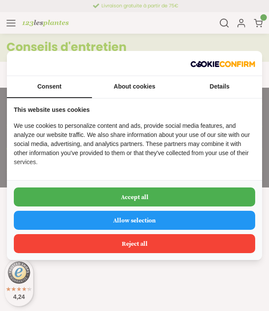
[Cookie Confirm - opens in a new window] (222, 63)
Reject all (135, 243)
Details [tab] (220, 86)
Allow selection (134, 220)
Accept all (135, 197)
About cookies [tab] (134, 86)
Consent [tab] (50, 86)
